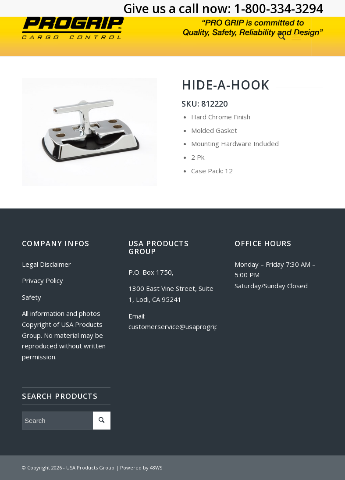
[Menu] (296, 36)
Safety (31, 297)
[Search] (277, 36)
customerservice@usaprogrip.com (180, 326)
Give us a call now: (178, 8)
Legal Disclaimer (46, 264)
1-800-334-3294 (278, 8)
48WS (156, 467)
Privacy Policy (42, 280)
